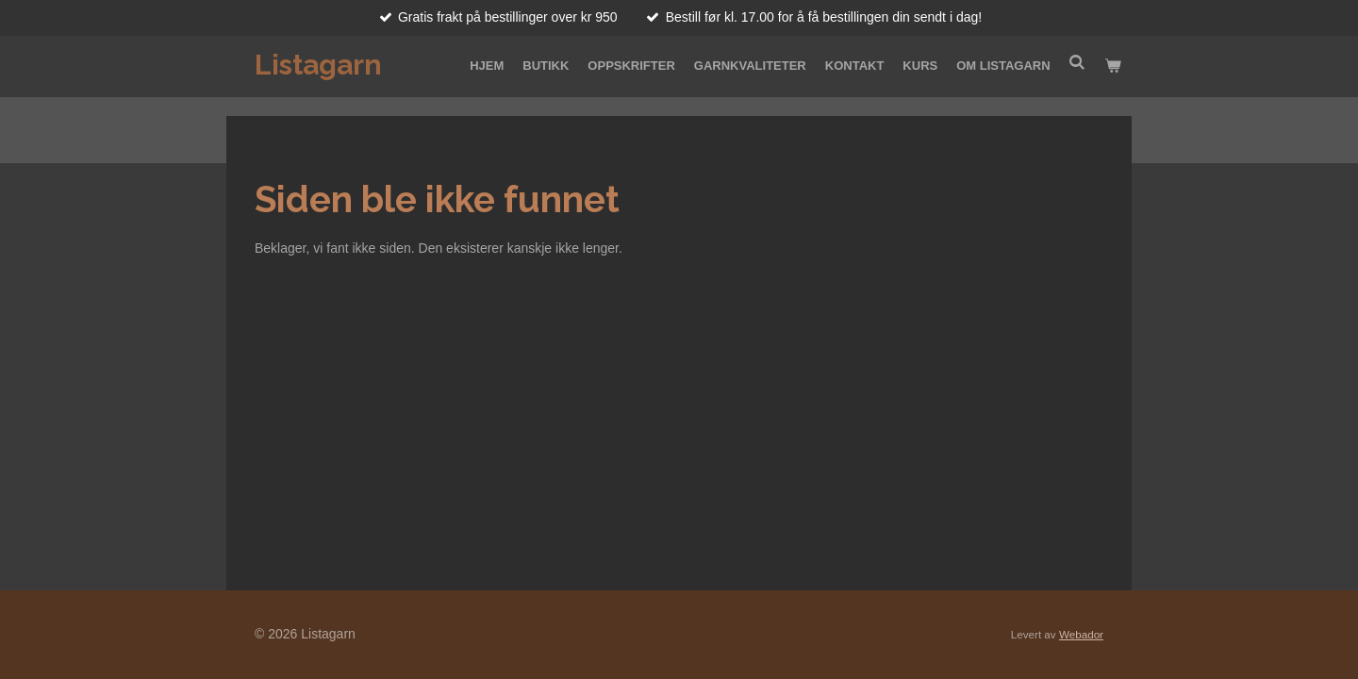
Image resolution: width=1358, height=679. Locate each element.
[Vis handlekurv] (1114, 66)
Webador (1081, 634)
